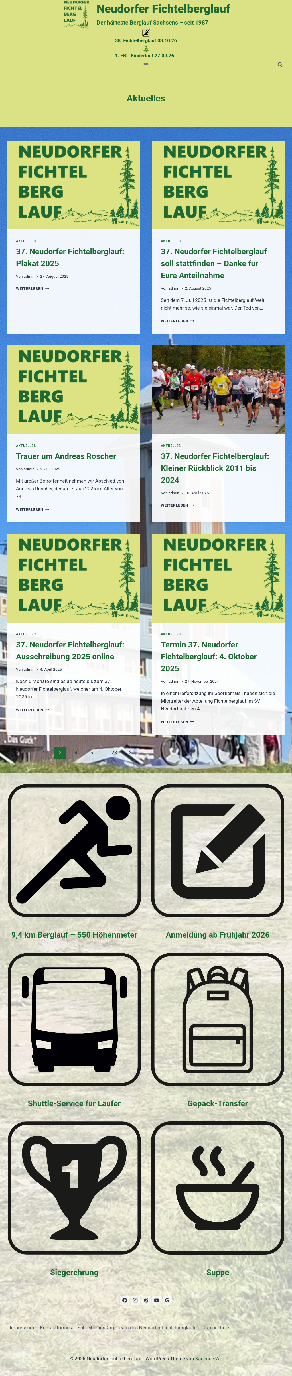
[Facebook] (124, 1300)
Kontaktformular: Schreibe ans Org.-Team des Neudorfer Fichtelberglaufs (118, 1327)
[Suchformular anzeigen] (280, 65)
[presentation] (73, 185)
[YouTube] (156, 1300)
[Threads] (146, 1300)
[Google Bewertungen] (167, 1300)
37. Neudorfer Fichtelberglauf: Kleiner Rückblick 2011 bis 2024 (215, 468)
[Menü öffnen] (146, 64)
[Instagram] (135, 1300)
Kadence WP (209, 1358)
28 (114, 752)
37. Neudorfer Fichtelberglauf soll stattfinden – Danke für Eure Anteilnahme (214, 263)
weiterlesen (32, 288)
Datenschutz (216, 1327)
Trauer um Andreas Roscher (66, 456)
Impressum (22, 1327)
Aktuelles (26, 241)
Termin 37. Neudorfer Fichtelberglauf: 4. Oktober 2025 (209, 656)
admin (29, 276)
